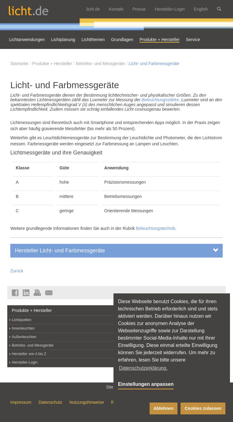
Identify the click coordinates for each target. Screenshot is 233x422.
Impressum (20, 402)
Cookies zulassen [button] (203, 408)
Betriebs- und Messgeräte (100, 63)
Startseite (19, 63)
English (201, 9)
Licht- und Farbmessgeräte (154, 63)
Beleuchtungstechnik (155, 228)
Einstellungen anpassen (146, 384)
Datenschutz (50, 402)
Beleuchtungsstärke (160, 99)
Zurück (16, 270)
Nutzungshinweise (86, 402)
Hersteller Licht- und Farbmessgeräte (116, 250)
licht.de (93, 9)
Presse (139, 9)
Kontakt (116, 9)
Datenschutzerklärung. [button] (143, 368)
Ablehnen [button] (164, 408)
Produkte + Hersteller (52, 63)
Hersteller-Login (170, 9)
